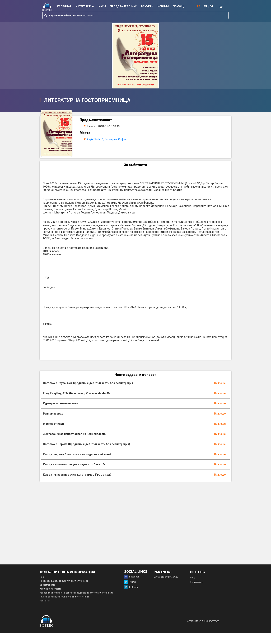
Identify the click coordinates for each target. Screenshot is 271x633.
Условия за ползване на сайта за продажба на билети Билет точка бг (76, 593)
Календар (64, 6)
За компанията (47, 585)
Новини (163, 6)
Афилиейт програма (50, 589)
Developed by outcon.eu (166, 577)
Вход (192, 578)
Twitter (130, 582)
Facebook (131, 577)
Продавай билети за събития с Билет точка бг (64, 581)
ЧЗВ (42, 577)
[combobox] (135, 15)
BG (198, 6)
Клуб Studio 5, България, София (106, 139)
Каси (102, 6)
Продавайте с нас (123, 6)
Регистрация (196, 582)
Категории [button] (85, 6)
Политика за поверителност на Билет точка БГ (65, 597)
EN (205, 6)
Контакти (45, 601)
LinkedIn (131, 587)
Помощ (178, 6)
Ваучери (147, 6)
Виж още (220, 383)
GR (211, 6)
